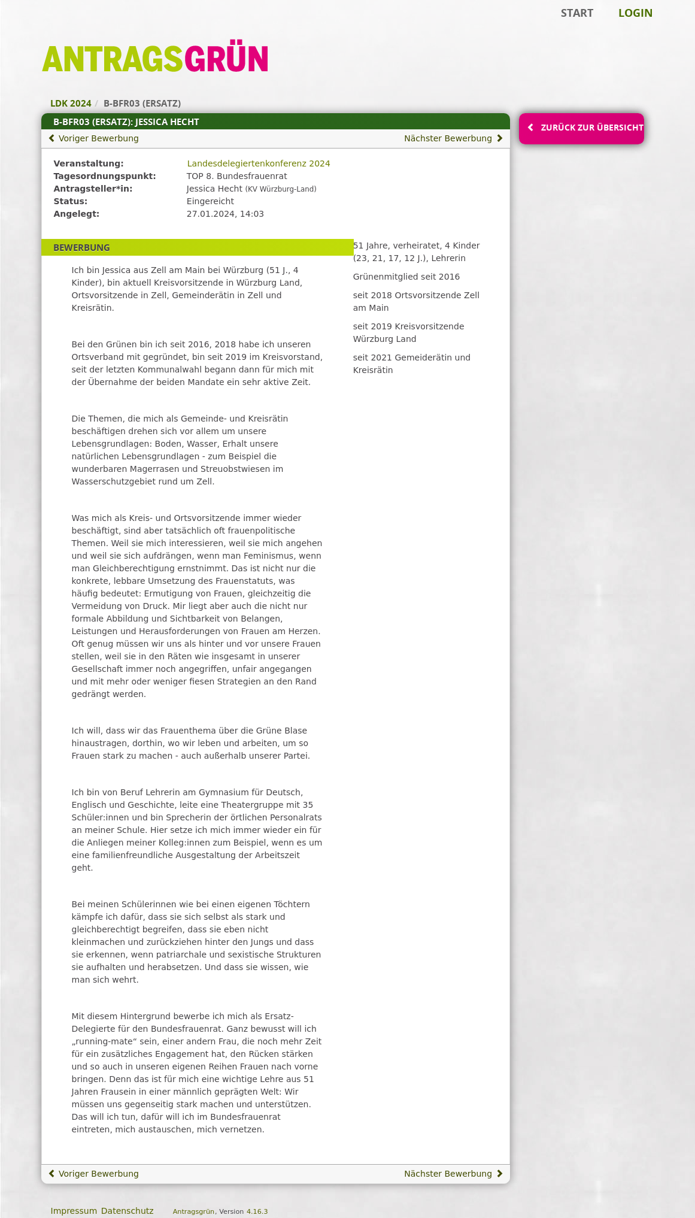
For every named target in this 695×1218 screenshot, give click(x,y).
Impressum (74, 1211)
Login (635, 12)
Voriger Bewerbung (93, 138)
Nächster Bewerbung (453, 138)
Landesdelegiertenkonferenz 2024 (258, 163)
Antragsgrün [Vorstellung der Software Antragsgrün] (193, 1212)
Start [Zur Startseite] (577, 12)
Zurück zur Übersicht (592, 127)
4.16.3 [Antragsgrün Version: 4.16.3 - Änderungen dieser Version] (257, 1212)
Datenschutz (127, 1211)
